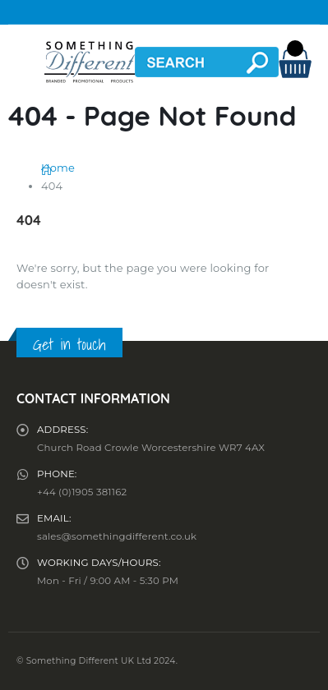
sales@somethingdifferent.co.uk (116, 536)
